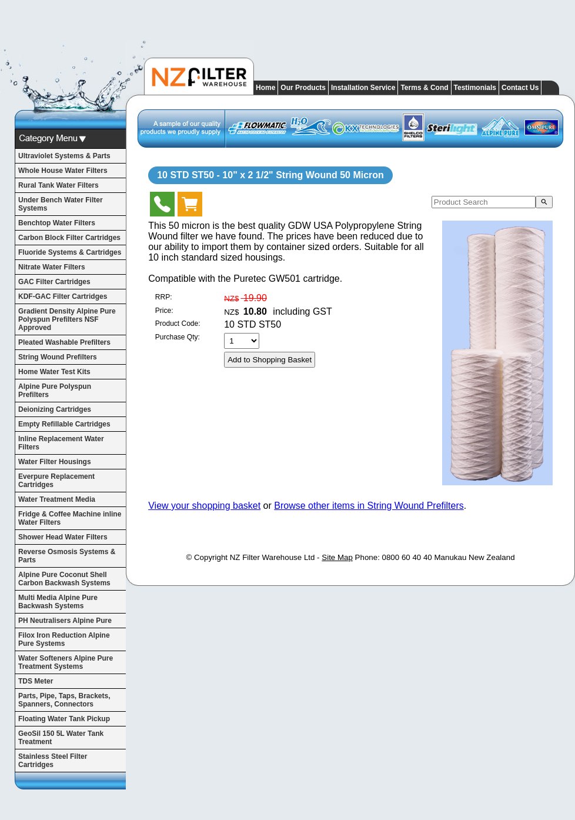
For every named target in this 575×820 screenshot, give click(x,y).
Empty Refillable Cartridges (64, 424)
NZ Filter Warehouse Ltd (272, 557)
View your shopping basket (204, 506)
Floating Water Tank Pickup (64, 719)
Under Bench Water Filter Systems (60, 204)
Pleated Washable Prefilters (64, 342)
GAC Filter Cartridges (54, 282)
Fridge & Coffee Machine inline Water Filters (69, 518)
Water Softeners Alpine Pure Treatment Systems (65, 662)
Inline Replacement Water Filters (61, 443)
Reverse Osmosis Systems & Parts (66, 556)
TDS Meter (35, 681)
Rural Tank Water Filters (58, 185)
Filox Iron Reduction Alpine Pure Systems (64, 639)
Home (265, 88)
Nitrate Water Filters (51, 267)
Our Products (303, 88)
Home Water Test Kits (54, 372)
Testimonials (475, 88)
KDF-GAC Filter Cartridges (62, 296)
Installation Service (363, 88)
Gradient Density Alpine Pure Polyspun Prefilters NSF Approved (67, 319)
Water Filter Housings (54, 462)
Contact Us (520, 88)
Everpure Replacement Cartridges (56, 480)
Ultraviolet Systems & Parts (64, 156)
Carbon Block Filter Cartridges (69, 238)
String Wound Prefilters (57, 357)
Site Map (337, 557)
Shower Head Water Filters (63, 537)
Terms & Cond (424, 88)
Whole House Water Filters (63, 170)
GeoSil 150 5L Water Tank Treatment (60, 737)
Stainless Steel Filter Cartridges (52, 760)
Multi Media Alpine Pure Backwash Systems (58, 602)
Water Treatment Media (56, 499)
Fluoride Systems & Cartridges (69, 252)
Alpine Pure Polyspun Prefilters (54, 390)
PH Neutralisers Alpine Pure (65, 620)
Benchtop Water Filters (56, 223)
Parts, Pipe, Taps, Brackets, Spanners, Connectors (64, 700)
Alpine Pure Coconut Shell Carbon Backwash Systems (64, 579)
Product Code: (177, 323)
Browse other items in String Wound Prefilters (369, 506)
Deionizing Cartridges (54, 409)
